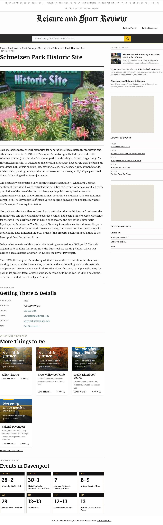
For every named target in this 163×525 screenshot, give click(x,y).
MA (79, 3)
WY (96, 8)
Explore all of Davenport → (11, 450)
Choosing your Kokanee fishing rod (128, 80)
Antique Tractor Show (120, 167)
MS (90, 3)
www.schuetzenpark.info (37, 320)
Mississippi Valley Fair (120, 146)
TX (70, 8)
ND (130, 3)
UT (73, 8)
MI (83, 3)
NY (122, 3)
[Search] (127, 39)
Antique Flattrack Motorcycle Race (126, 160)
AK (10, 3)
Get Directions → (32, 326)
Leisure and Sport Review (81, 18)
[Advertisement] (132, 114)
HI (44, 3)
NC (126, 3)
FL (36, 3)
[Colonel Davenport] (16, 411)
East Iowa (13, 48)
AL (6, 3)
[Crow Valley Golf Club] (52, 359)
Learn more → (9, 378)
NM (118, 3)
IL (50, 3)
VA (81, 8)
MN (86, 3)
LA (67, 3)
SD (156, 3)
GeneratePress (104, 520)
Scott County (29, 48)
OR (142, 3)
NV (106, 3)
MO (94, 3)
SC (153, 3)
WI (93, 8)
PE (146, 3)
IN (53, 3)
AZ (13, 3)
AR (17, 3)
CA (21, 3)
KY (63, 3)
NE (103, 3)
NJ (114, 3)
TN (66, 8)
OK (138, 3)
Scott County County (119, 237)
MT (99, 3)
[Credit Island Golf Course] (88, 359)
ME (71, 3)
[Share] (25, 378)
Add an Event (129, 28)
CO (25, 3)
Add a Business (149, 28)
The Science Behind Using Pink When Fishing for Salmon (141, 56)
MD (75, 3)
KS (60, 3)
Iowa (3, 48)
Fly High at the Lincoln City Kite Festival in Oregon (135, 69)
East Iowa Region (118, 241)
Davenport (44, 48)
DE (33, 3)
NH (110, 3)
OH (134, 3)
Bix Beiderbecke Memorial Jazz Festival (128, 153)
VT (77, 8)
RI (149, 3)
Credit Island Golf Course (85, 376)
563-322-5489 (30, 310)
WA (85, 8)
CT (29, 3)
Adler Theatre (10, 374)
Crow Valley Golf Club (51, 374)
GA (40, 3)
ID (47, 3)
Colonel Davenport (13, 426)
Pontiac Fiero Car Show (121, 174)
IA (56, 3)
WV (89, 8)
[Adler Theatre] (16, 359)
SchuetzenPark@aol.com (36, 315)
